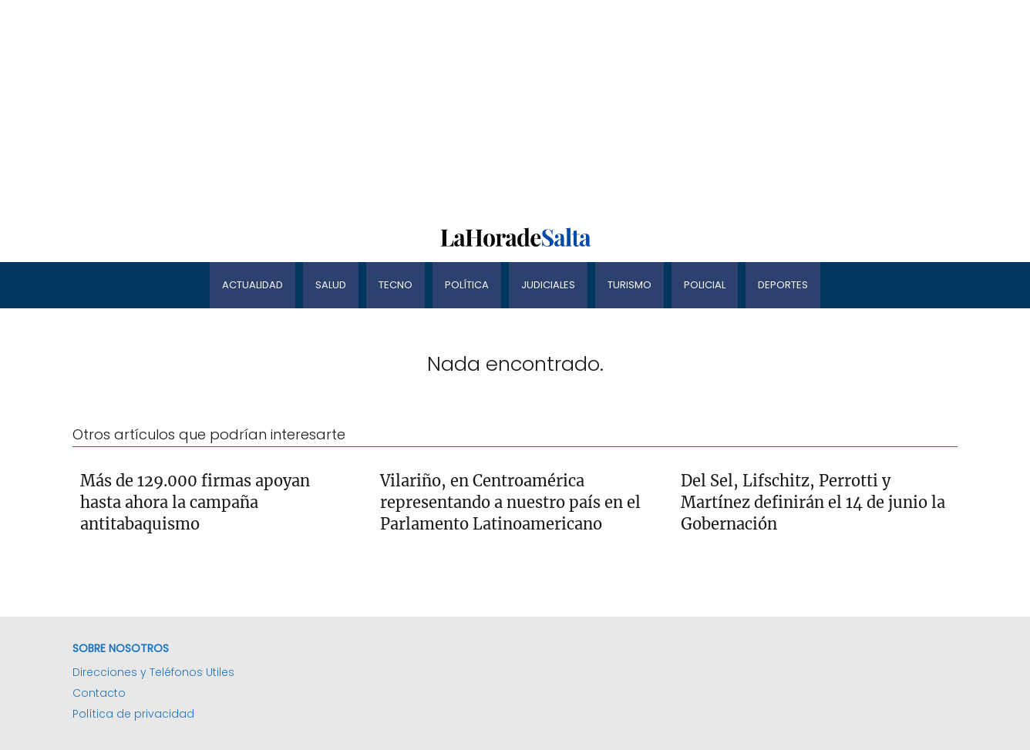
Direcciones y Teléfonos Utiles (153, 672)
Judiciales (548, 284)
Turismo (629, 284)
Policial (704, 284)
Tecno (395, 284)
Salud (330, 284)
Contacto (99, 693)
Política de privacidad (133, 713)
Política (467, 284)
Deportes (783, 284)
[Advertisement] (462, 108)
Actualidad (252, 284)
